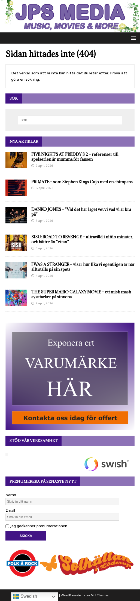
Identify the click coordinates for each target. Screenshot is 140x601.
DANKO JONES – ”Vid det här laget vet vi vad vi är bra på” (81, 212)
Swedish (25, 596)
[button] (132, 38)
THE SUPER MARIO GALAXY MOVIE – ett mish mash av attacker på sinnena (81, 294)
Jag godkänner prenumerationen (36, 526)
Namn (10, 495)
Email (10, 510)
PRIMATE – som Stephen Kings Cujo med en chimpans (82, 181)
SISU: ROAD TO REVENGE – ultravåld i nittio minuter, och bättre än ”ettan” (82, 239)
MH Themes (99, 595)
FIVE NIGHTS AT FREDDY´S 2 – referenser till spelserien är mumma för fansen (74, 157)
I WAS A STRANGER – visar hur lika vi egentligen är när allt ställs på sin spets (83, 267)
